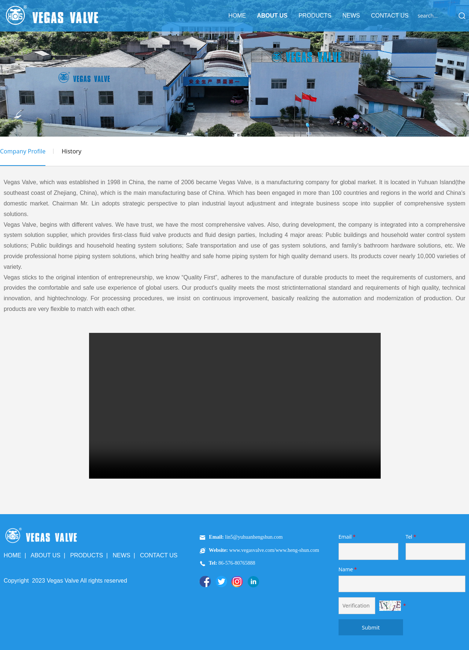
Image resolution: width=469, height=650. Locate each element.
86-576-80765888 (236, 563)
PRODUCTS (315, 15)
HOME (237, 15)
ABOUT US (272, 15)
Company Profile (22, 151)
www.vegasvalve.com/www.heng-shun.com (274, 550)
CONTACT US (390, 15)
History (71, 151)
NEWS (351, 15)
